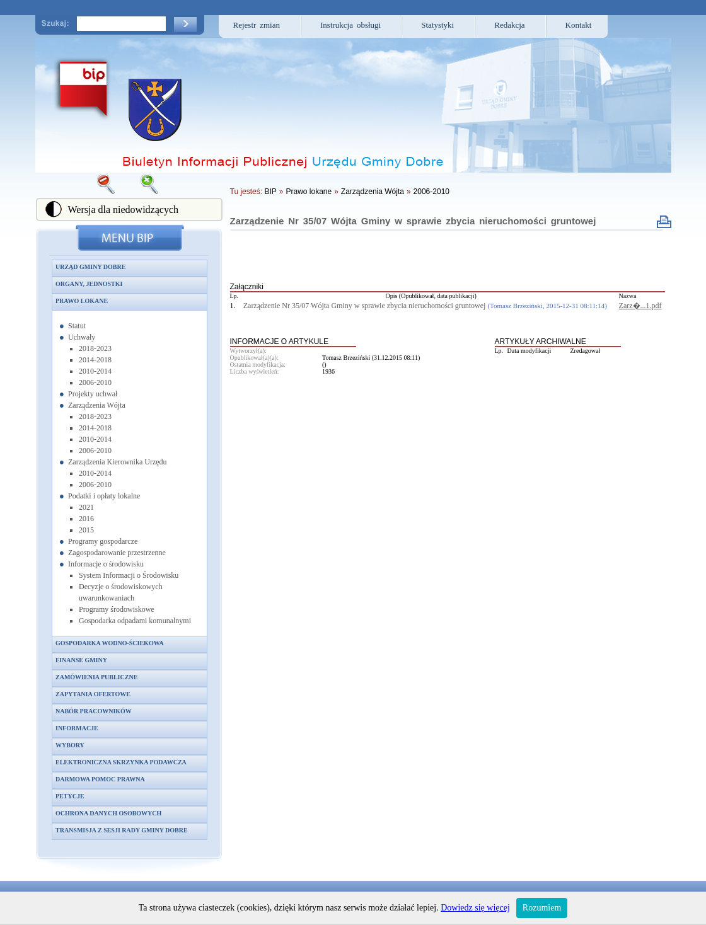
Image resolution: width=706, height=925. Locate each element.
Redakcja (509, 25)
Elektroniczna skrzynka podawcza (121, 762)
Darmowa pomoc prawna (100, 779)
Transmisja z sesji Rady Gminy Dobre (121, 830)
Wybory (69, 745)
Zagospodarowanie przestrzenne (117, 552)
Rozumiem (542, 907)
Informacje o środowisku (106, 564)
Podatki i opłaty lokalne (104, 495)
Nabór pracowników (93, 711)
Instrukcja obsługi (350, 25)
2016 (86, 518)
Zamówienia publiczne (96, 677)
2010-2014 (95, 371)
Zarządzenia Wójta (96, 405)
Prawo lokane (81, 300)
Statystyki (437, 25)
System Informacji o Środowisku (128, 575)
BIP (270, 191)
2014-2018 (95, 359)
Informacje (76, 728)
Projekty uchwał (92, 393)
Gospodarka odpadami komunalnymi (135, 620)
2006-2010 (95, 382)
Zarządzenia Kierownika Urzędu (117, 461)
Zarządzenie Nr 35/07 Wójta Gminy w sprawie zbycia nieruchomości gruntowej (413, 220)
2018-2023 (95, 348)
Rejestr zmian (257, 25)
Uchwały (81, 337)
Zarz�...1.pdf (640, 305)
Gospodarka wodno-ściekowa (109, 643)
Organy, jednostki (88, 283)
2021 (86, 507)
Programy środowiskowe (116, 609)
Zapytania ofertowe (92, 694)
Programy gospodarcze (102, 541)
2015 (86, 530)
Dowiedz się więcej (475, 907)
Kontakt (578, 25)
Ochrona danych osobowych (108, 813)
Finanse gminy (81, 660)
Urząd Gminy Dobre (90, 266)
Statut (77, 325)
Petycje (69, 796)
